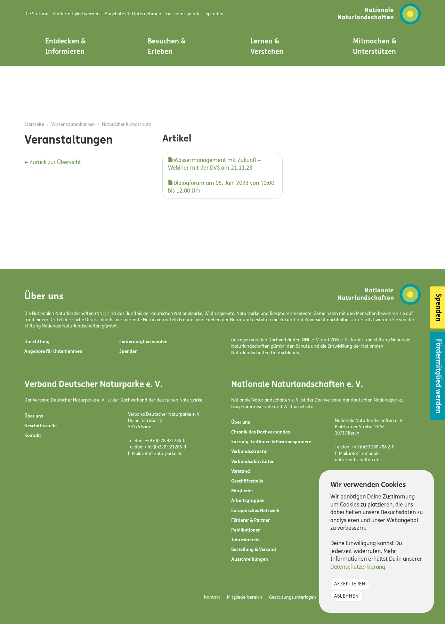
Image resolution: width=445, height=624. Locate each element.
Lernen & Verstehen (266, 47)
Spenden (128, 351)
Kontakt (32, 435)
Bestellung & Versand (253, 550)
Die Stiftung (37, 342)
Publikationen (246, 530)
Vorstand (240, 471)
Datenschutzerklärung (357, 567)
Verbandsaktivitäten (253, 462)
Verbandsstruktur (249, 451)
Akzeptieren (349, 584)
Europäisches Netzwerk (255, 511)
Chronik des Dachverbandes (260, 432)
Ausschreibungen (249, 559)
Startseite (34, 124)
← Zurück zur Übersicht (52, 162)
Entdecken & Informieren (65, 47)
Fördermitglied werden (143, 342)
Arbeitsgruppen (248, 501)
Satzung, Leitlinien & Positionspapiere (271, 442)
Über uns (33, 416)
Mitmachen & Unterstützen (374, 47)
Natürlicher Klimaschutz (126, 124)
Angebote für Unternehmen (53, 351)
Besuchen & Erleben (167, 47)
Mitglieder (242, 491)
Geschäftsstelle (40, 426)
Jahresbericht (245, 540)
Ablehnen (346, 596)
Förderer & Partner (250, 520)
